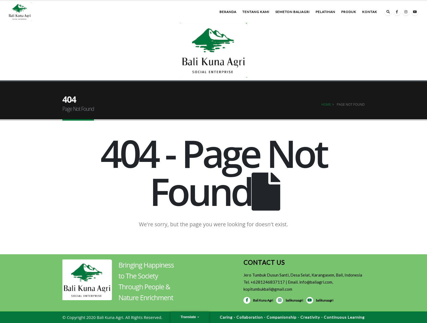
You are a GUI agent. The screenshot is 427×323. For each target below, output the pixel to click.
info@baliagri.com (315, 282)
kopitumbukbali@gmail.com (267, 289)
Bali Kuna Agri (258, 300)
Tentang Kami (255, 12)
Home (326, 104)
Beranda (227, 12)
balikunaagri (289, 300)
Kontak (369, 12)
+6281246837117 (268, 282)
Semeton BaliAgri (292, 12)
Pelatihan (325, 12)
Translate (189, 317)
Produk (348, 12)
